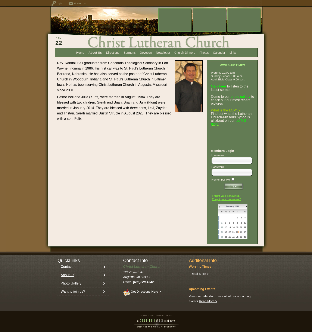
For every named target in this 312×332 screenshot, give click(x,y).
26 (226, 237)
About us (67, 275)
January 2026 (232, 206)
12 (226, 227)
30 (241, 237)
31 (245, 237)
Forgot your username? (226, 199)
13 (229, 227)
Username (218, 155)
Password (218, 167)
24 (245, 232)
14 (233, 227)
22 (237, 232)
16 (241, 227)
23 (241, 232)
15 (237, 227)
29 (237, 237)
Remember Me (221, 179)
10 (245, 222)
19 (226, 232)
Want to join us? (73, 291)
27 (229, 237)
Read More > (200, 274)
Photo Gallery (71, 283)
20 (229, 232)
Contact (66, 266)
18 (222, 232)
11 (222, 227)
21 (233, 232)
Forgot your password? (226, 195)
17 (245, 227)
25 (222, 237)
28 (233, 237)
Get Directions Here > (146, 291)
